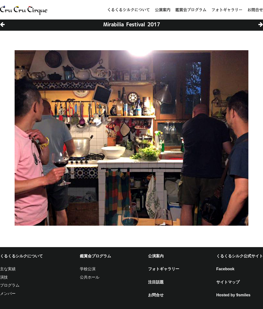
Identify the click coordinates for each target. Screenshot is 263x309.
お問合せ (255, 10)
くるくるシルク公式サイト (239, 256)
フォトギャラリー (227, 10)
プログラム (9, 285)
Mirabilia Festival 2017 (131, 24)
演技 (4, 277)
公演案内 (162, 10)
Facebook (225, 269)
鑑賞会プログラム (191, 10)
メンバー (8, 293)
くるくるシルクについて (128, 10)
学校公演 (87, 269)
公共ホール (89, 277)
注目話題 (156, 282)
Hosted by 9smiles (233, 295)
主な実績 (8, 269)
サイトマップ (228, 282)
